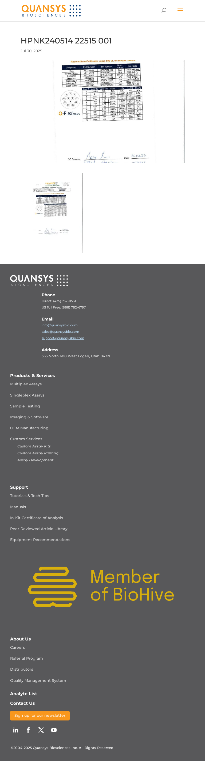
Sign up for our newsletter (39, 715)
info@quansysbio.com (60, 325)
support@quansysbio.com (63, 338)
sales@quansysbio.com (60, 332)
